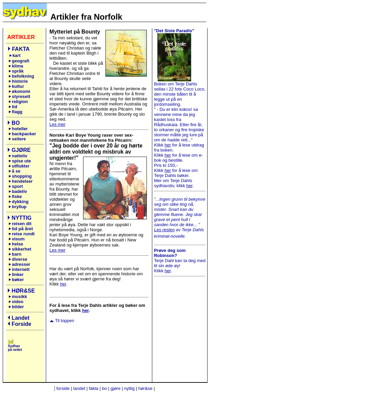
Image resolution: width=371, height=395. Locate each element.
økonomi (19, 91)
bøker (16, 279)
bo (104, 388)
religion (18, 101)
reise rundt (21, 233)
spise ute (21, 160)
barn (14, 254)
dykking (18, 201)
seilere (17, 138)
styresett (19, 96)
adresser (19, 264)
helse (15, 243)
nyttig (129, 388)
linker (17, 274)
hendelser (20, 181)
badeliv (17, 191)
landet (79, 388)
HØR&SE (23, 291)
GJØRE (21, 150)
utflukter (21, 166)
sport (15, 186)
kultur (16, 86)
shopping (20, 176)
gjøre (116, 388)
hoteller (18, 128)
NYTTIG (22, 218)
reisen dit (22, 223)
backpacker (22, 133)
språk (16, 71)
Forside (21, 324)
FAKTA (21, 49)
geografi (19, 60)
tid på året (20, 228)
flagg (15, 111)
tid (12, 106)
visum (16, 238)
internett (19, 269)
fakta (93, 388)
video (15, 301)
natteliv (19, 155)
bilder (16, 306)
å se (14, 171)
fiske (15, 196)
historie (18, 81)
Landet (20, 318)
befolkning (21, 76)
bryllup (17, 206)
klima (15, 65)
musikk (19, 296)
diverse (17, 259)
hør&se (145, 388)
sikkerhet (19, 249)
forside (63, 388)
